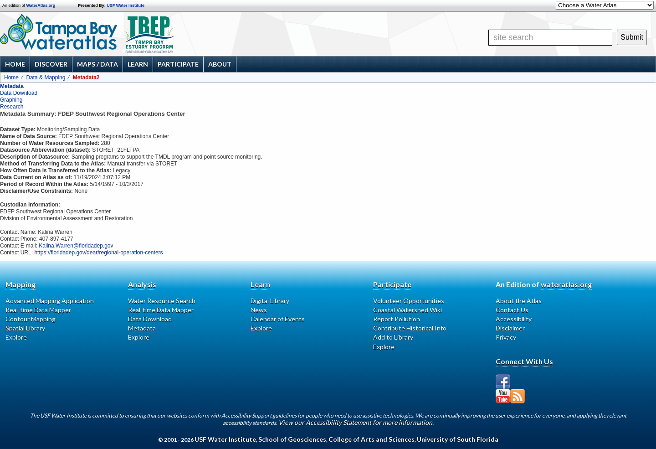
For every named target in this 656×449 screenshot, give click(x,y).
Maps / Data (97, 64)
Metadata (12, 86)
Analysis (142, 284)
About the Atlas (519, 300)
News (259, 310)
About (219, 64)
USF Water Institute (125, 5)
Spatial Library (25, 328)
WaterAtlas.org (41, 5)
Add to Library (393, 337)
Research (11, 106)
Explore (16, 337)
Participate (178, 64)
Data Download (18, 93)
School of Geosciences (292, 439)
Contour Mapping (30, 319)
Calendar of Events (278, 319)
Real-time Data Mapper (38, 310)
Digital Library (270, 300)
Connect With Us (524, 361)
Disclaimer (510, 328)
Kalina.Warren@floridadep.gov (76, 246)
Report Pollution (396, 319)
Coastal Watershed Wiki (407, 310)
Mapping (20, 284)
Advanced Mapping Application (49, 300)
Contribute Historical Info (409, 328)
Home (15, 64)
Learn (138, 64)
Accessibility (514, 319)
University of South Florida (457, 439)
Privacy (506, 337)
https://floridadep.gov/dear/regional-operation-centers (98, 252)
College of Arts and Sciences (371, 439)
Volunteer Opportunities (408, 300)
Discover (51, 64)
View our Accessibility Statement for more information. (356, 422)
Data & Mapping (45, 77)
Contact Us (512, 310)
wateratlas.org (566, 284)
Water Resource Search (161, 300)
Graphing (11, 100)
